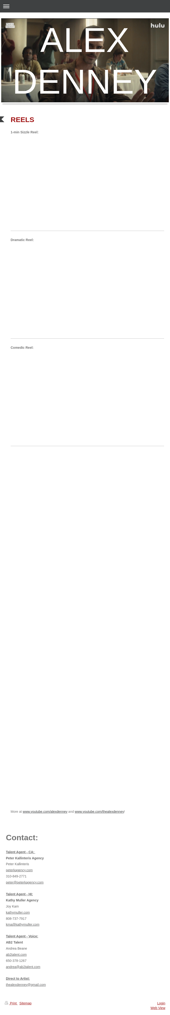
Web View (157, 1008)
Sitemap (25, 1003)
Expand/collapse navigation (85, 6)
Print (11, 1003)
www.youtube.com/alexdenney (45, 811)
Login (161, 1003)
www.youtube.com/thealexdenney (99, 811)
